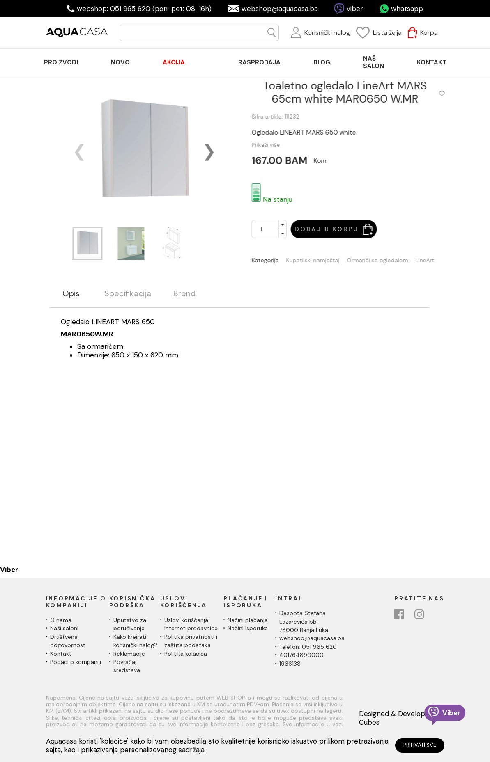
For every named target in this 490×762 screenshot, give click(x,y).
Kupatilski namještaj (319, 260)
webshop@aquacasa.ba (280, 9)
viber (355, 9)
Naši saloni (64, 628)
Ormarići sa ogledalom (383, 260)
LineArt (431, 260)
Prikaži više (272, 145)
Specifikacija (127, 293)
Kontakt (60, 653)
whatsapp (407, 9)
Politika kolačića (185, 653)
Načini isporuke (248, 628)
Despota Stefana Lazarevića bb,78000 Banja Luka (303, 621)
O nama (60, 620)
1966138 (290, 663)
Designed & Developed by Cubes (401, 717)
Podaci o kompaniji (75, 662)
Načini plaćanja (248, 620)
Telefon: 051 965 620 (308, 646)
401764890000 (301, 655)
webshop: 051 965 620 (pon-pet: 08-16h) (144, 9)
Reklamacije (129, 653)
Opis (71, 293)
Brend (184, 293)
